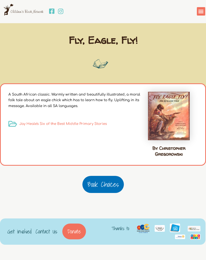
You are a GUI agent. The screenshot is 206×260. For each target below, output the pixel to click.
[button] (201, 11)
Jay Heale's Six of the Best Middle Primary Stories (63, 124)
